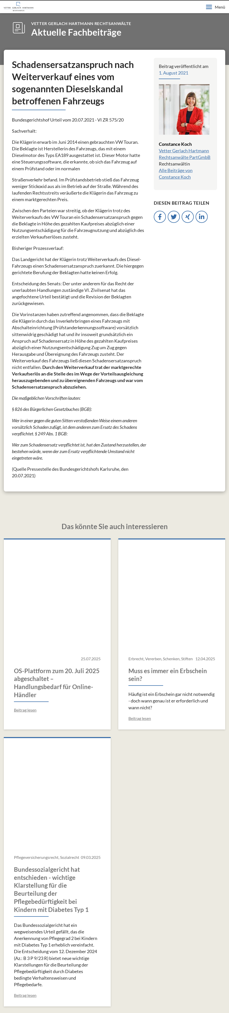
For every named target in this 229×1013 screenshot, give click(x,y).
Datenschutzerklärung (49, 1000)
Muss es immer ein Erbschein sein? (167, 572)
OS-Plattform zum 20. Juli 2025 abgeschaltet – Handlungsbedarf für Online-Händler (57, 581)
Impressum (10, 1000)
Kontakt (87, 1000)
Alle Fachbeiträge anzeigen (114, 816)
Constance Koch (175, 144)
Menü (215, 7)
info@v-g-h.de (33, 927)
